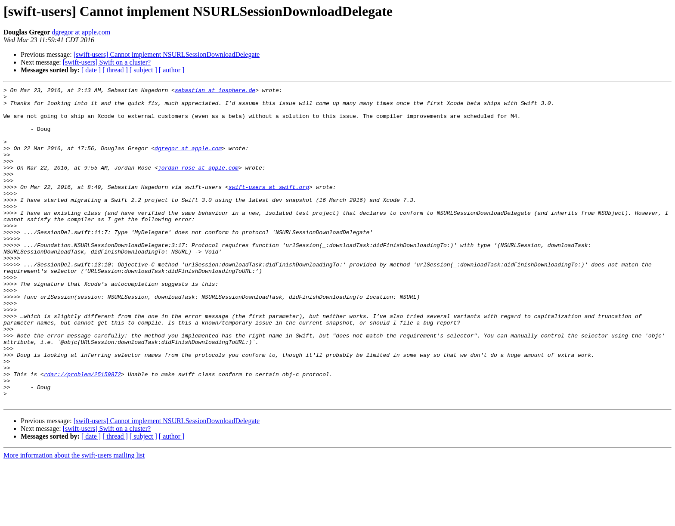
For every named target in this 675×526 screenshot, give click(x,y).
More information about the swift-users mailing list (74, 518)
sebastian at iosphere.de (215, 91)
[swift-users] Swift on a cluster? (107, 62)
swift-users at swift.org (269, 207)
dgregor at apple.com (81, 32)
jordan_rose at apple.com (198, 184)
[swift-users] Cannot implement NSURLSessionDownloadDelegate (167, 54)
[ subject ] (143, 70)
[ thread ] (115, 70)
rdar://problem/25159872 (82, 432)
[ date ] (91, 70)
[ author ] (172, 70)
